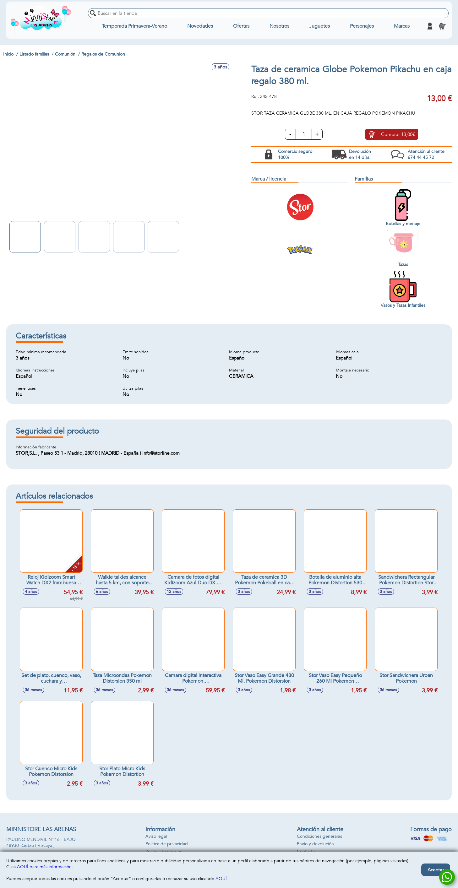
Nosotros (279, 26)
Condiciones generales (319, 836)
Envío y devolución (315, 844)
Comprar (398, 134)
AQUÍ (221, 879)
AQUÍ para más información (44, 867)
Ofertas (241, 26)
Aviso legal (156, 836)
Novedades (200, 26)
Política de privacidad (166, 844)
